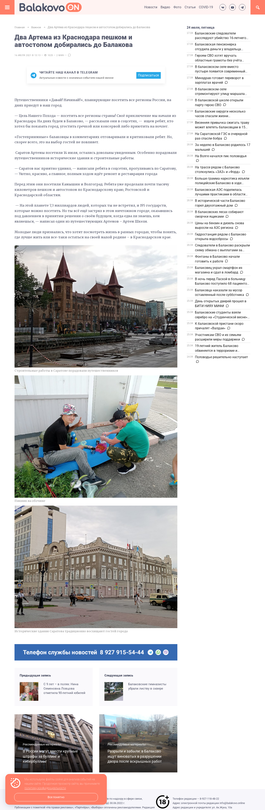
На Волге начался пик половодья (221, 156)
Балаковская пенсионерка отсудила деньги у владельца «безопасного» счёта (218, 49)
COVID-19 (206, 7)
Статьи (190, 7)
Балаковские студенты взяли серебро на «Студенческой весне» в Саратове (222, 317)
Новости (150, 7)
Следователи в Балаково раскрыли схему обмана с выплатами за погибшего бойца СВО (222, 250)
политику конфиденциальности (45, 788)
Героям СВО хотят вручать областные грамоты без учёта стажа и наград (218, 60)
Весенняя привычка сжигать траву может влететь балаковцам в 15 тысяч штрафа (222, 127)
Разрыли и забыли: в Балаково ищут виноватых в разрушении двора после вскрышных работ (134, 754)
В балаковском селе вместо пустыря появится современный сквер (220, 71)
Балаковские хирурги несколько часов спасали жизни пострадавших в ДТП (220, 116)
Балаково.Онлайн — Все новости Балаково (50, 7)
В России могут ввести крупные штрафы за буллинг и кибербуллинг (49, 756)
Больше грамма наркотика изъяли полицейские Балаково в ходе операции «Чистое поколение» (222, 183)
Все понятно (56, 797)
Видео (165, 7)
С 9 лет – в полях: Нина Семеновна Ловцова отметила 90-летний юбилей (64, 689)
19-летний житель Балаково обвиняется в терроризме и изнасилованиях (216, 350)
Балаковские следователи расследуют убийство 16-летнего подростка (220, 38)
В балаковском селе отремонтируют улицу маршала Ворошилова (220, 93)
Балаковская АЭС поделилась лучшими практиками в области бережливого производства (220, 194)
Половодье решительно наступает (221, 357)
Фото (177, 7)
